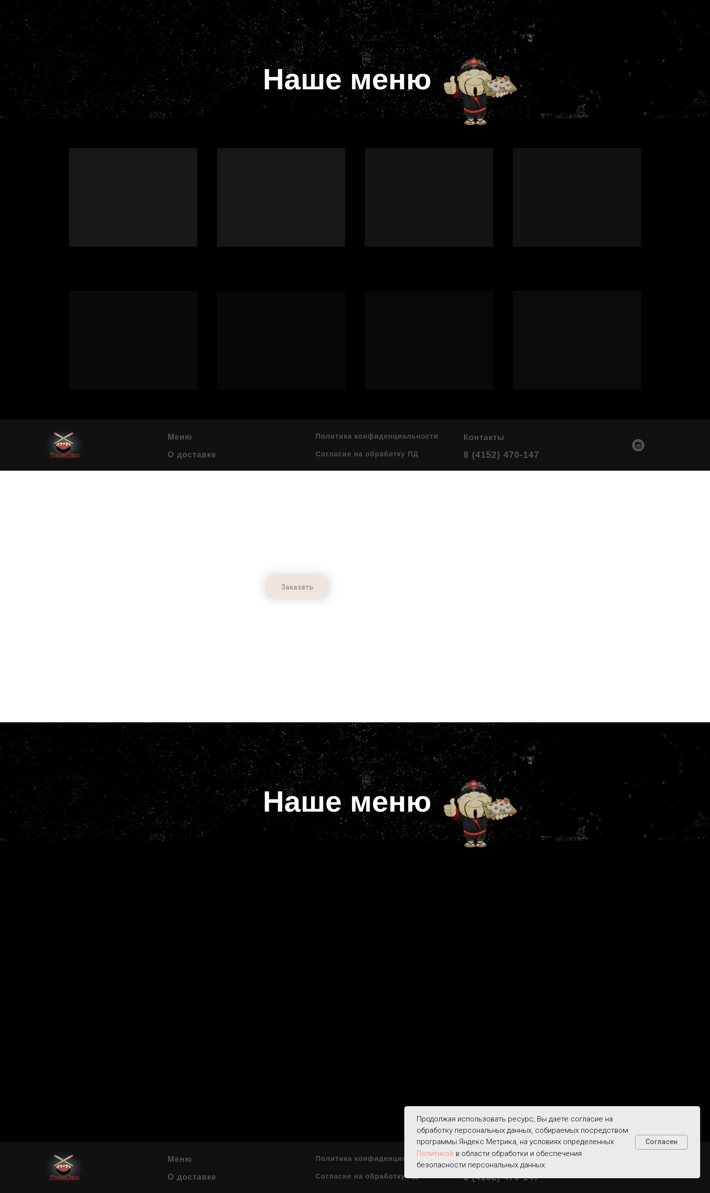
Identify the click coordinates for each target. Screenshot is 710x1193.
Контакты (483, 437)
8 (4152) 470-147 (501, 455)
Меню (180, 437)
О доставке (192, 454)
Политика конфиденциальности (377, 436)
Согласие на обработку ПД (367, 454)
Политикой (435, 1153)
